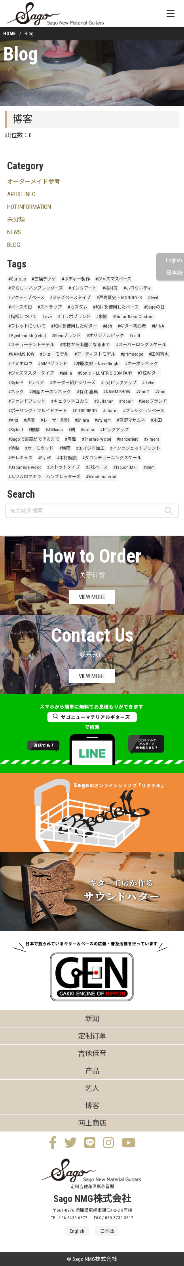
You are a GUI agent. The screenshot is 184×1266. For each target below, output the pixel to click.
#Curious (17, 279)
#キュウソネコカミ (69, 401)
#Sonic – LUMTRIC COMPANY (105, 373)
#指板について (22, 316)
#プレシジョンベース (143, 410)
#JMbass (54, 429)
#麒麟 (34, 429)
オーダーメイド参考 (33, 181)
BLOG (13, 244)
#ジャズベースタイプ (70, 297)
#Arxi (13, 420)
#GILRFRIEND (84, 410)
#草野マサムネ (131, 420)
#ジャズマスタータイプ (31, 373)
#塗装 (13, 448)
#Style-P (15, 382)
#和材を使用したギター (74, 326)
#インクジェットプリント (135, 448)
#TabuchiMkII (125, 467)
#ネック (16, 391)
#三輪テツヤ (44, 279)
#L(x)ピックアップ (119, 382)
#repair (126, 401)
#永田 (156, 420)
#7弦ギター (149, 373)
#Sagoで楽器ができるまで (33, 439)
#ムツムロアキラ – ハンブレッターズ (44, 476)
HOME (9, 33)
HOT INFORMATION (29, 206)
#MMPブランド (52, 363)
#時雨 (64, 448)
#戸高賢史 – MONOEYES (119, 297)
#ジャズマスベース (113, 279)
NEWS (14, 232)
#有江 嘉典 (87, 391)
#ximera (151, 439)
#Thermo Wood (96, 439)
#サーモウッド (39, 448)
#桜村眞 (110, 288)
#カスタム (77, 307)
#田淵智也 (159, 354)
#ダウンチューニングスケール (111, 458)
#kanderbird (127, 439)
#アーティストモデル (94, 354)
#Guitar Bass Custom (133, 316)
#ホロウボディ (137, 288)
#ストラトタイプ (63, 467)
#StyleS (44, 458)
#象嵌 (101, 316)
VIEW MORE (92, 597)
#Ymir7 (142, 391)
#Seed (152, 297)
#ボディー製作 (76, 279)
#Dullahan (104, 401)
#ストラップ (50, 307)
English (174, 260)
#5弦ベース (97, 467)
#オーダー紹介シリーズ (72, 382)
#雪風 (70, 439)
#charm (110, 410)
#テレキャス (20, 458)
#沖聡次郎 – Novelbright (96, 363)
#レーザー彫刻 (55, 420)
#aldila (65, 373)
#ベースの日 (20, 307)
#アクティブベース (26, 297)
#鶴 (71, 429)
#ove (47, 316)
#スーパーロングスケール (141, 344)
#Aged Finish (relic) (27, 335)
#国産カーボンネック (50, 391)
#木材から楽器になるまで (85, 344)
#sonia (87, 429)
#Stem (149, 467)
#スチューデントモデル (31, 344)
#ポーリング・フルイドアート (37, 410)
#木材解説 (67, 458)
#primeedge (132, 354)
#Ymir (160, 391)
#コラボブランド (74, 316)
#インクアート (82, 288)
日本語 (174, 272)
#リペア (36, 382)
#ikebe (148, 382)
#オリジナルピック (105, 335)
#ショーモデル (54, 354)
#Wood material (101, 476)
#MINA (158, 326)
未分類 (16, 219)
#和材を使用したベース (115, 307)
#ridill (134, 335)
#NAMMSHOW (21, 354)
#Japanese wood (25, 467)
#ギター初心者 (132, 326)
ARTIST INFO (21, 194)
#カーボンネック (141, 363)
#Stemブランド (66, 335)
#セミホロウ (20, 363)
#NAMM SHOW (117, 391)
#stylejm (103, 420)
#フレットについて (27, 326)
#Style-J (15, 429)
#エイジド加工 (90, 448)
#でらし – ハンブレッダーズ (35, 288)
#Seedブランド (152, 401)
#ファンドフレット (27, 401)
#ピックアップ (114, 429)
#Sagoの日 (154, 307)
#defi (107, 326)
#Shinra (82, 420)
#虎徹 (29, 420)
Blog (20, 54)
